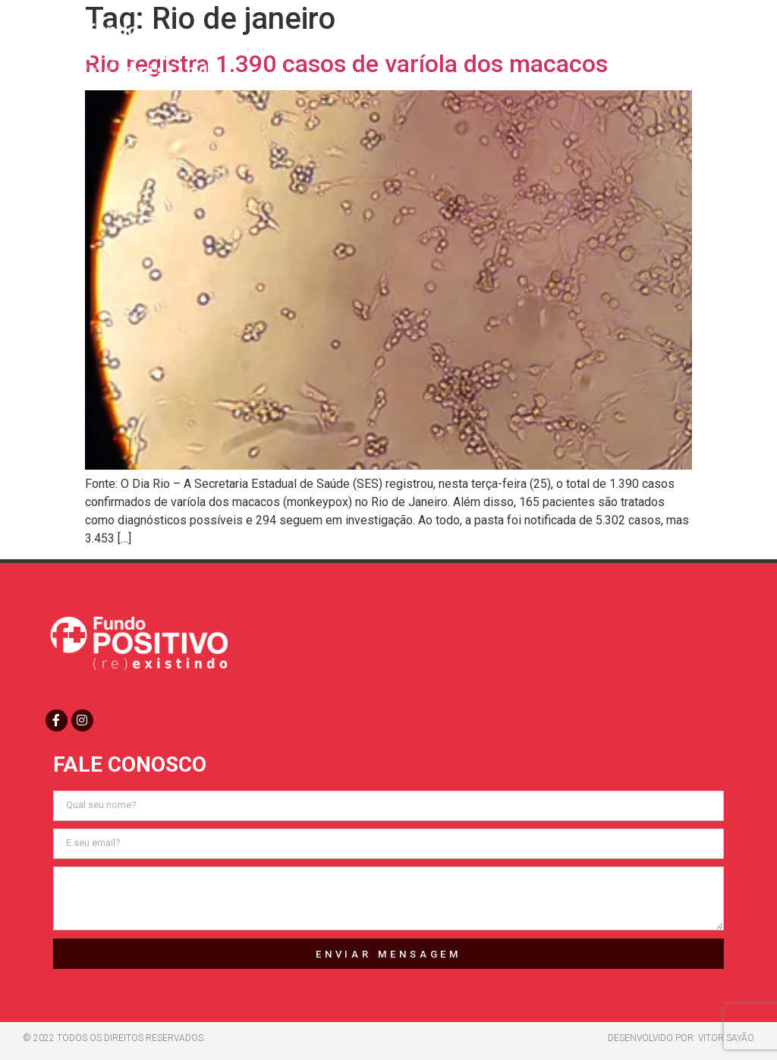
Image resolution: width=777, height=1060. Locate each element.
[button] (726, 47)
